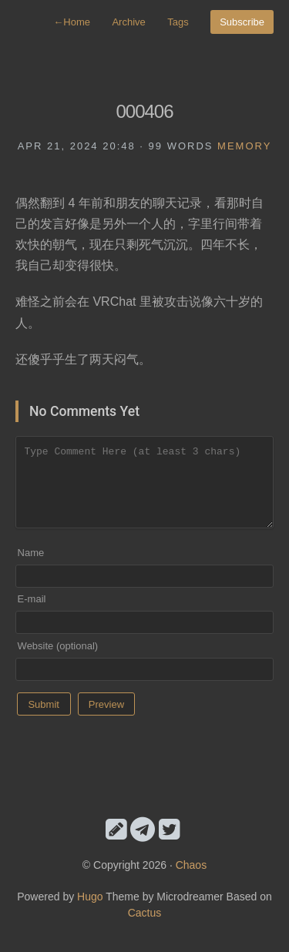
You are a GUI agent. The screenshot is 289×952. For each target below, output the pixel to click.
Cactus (145, 913)
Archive (128, 22)
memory (244, 146)
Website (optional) (58, 646)
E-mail (32, 599)
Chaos (191, 865)
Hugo (89, 896)
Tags (177, 22)
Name (31, 552)
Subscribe (242, 22)
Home (71, 22)
